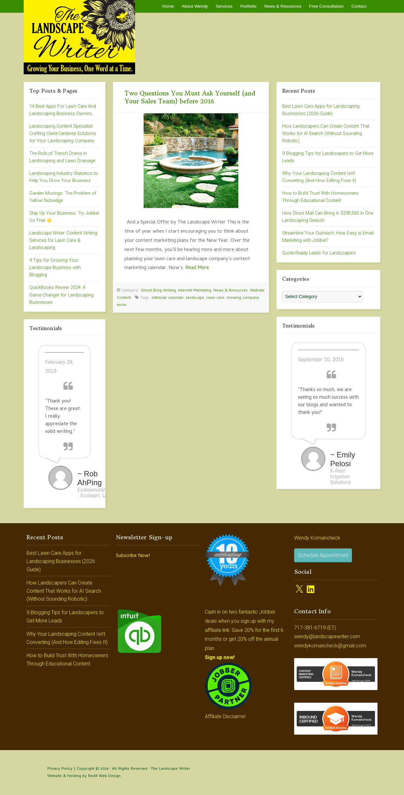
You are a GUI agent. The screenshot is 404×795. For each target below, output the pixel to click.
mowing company (243, 298)
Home (168, 6)
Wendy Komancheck (317, 538)
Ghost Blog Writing (158, 290)
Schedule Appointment (323, 555)
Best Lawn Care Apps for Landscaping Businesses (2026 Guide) (61, 561)
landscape (195, 298)
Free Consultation (326, 6)
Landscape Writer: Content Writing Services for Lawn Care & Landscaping (63, 240)
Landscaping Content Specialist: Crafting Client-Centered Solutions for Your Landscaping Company (62, 134)
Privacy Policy (60, 769)
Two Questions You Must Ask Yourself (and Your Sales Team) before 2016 (189, 97)
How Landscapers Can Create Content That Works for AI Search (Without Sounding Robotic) (325, 134)
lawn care (215, 298)
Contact (358, 6)
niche (121, 305)
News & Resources (282, 6)
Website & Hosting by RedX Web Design (84, 776)
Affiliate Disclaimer (225, 716)
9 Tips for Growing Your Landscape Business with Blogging (55, 268)
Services (224, 6)
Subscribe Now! (133, 556)
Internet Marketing (194, 290)
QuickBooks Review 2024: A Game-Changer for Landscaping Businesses (61, 295)
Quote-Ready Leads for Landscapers (319, 253)
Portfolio (248, 6)
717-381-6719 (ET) (315, 628)
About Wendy (195, 6)
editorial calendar (168, 298)
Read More (197, 268)
